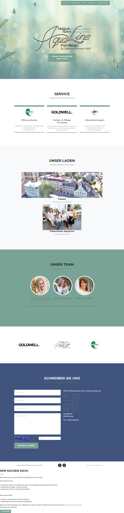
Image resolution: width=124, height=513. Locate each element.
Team (84, 4)
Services (65, 4)
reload (16, 441)
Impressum (90, 465)
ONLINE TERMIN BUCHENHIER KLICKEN (62, 58)
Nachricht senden (26, 445)
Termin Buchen (103, 4)
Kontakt (92, 4)
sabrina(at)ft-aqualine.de (73, 505)
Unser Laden (75, 4)
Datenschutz (99, 465)
